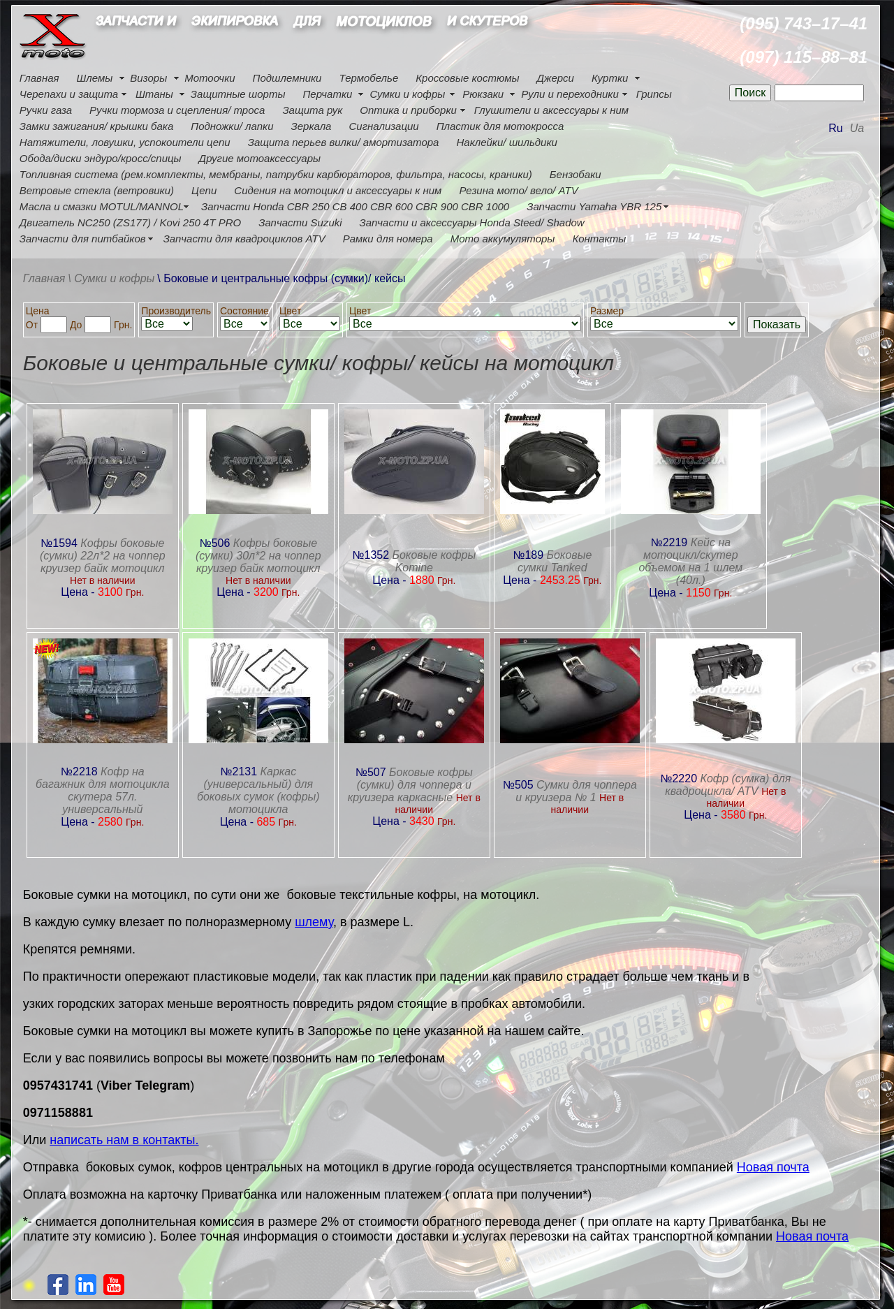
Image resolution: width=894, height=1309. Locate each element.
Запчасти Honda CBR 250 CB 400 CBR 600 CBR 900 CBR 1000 (355, 206)
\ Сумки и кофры (111, 278)
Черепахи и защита (69, 94)
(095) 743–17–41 (803, 23)
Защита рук (312, 110)
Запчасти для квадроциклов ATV (244, 238)
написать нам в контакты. (124, 1140)
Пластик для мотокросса (500, 126)
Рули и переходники (570, 94)
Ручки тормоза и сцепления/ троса (177, 110)
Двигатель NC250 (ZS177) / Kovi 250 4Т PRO (130, 222)
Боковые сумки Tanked (555, 561)
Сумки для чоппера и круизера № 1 (575, 791)
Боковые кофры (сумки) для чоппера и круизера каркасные (410, 784)
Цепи (204, 190)
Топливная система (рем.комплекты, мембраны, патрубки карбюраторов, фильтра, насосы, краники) (276, 174)
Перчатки (327, 94)
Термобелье (368, 78)
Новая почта (773, 1167)
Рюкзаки (483, 94)
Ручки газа (46, 110)
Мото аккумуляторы (502, 238)
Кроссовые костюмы (467, 78)
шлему (314, 922)
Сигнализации (383, 126)
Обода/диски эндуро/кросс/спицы (101, 158)
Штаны (154, 94)
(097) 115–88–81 (803, 56)
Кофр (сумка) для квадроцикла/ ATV (728, 785)
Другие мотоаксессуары (260, 158)
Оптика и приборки (408, 110)
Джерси (555, 78)
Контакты (599, 238)
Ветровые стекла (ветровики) (97, 190)
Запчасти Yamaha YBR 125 (594, 206)
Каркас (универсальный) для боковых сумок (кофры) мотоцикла (258, 790)
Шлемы (95, 78)
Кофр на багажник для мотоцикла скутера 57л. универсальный (103, 790)
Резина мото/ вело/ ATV (518, 190)
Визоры (148, 78)
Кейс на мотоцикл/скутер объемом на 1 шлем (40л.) (690, 561)
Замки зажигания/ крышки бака (96, 126)
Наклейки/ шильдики (506, 142)
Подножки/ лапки (232, 126)
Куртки (610, 78)
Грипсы (654, 94)
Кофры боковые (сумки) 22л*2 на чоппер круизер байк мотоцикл (103, 555)
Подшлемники (287, 78)
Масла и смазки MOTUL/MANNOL (102, 206)
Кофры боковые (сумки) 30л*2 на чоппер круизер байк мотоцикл (258, 555)
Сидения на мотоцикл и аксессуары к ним (337, 190)
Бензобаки (575, 174)
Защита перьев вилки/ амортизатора (343, 142)
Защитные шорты (238, 94)
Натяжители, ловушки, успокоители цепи (125, 142)
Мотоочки (209, 78)
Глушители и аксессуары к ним (551, 110)
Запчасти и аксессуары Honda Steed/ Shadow (472, 222)
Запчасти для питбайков (83, 238)
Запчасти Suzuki (300, 222)
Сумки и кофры (407, 94)
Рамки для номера (388, 238)
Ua (857, 128)
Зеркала (311, 126)
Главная (39, 78)
